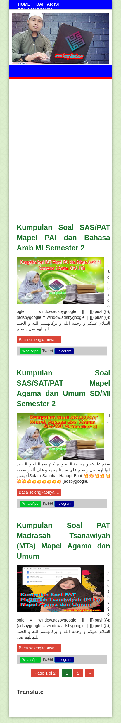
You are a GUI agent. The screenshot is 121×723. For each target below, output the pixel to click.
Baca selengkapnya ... (39, 339)
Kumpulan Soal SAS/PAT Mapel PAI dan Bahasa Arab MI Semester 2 (63, 237)
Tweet (47, 350)
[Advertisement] (60, 147)
